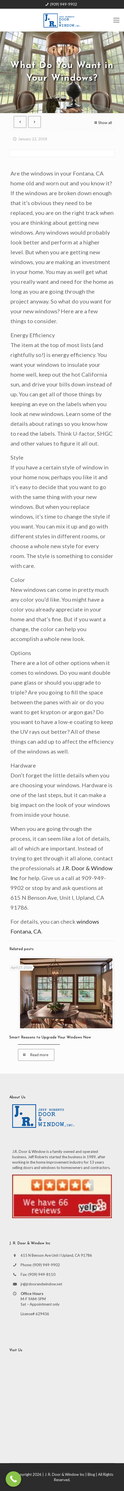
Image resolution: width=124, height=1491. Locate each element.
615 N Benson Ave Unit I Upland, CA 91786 (56, 1255)
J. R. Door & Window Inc (64, 1474)
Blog (91, 1474)
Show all (102, 122)
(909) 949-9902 (63, 4)
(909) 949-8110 (41, 1274)
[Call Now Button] (13, 1479)
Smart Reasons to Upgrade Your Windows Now (50, 1037)
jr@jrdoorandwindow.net (41, 1284)
